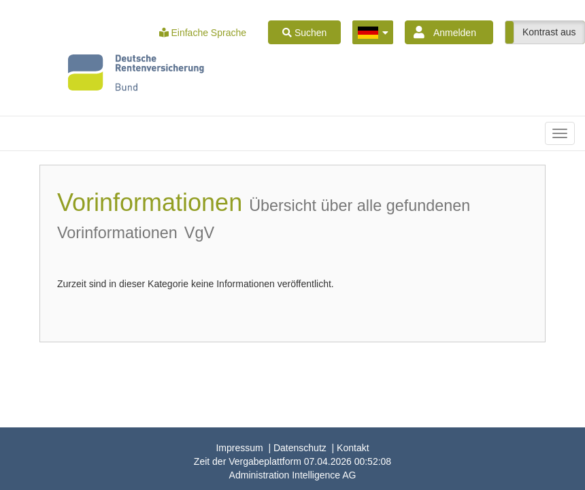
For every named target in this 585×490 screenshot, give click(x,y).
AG (292, 475)
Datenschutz (300, 447)
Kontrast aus (549, 32)
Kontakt (353, 447)
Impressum (239, 447)
